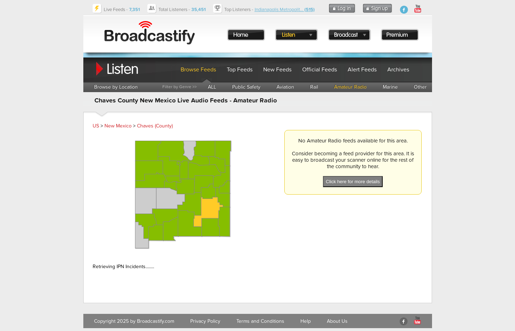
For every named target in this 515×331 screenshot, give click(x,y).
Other (420, 87)
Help (305, 321)
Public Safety (246, 87)
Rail (314, 87)
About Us (337, 321)
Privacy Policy (205, 321)
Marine (390, 87)
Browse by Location (116, 87)
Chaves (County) (155, 126)
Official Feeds (319, 69)
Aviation (285, 87)
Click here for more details (353, 181)
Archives (398, 69)
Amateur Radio (350, 87)
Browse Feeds (198, 69)
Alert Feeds (362, 69)
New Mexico (118, 126)
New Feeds (277, 69)
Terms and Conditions (260, 321)
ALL (212, 87)
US (96, 126)
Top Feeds (239, 69)
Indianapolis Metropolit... (285, 9)
